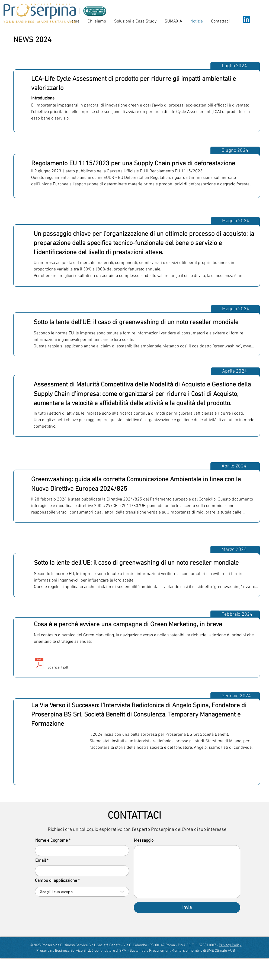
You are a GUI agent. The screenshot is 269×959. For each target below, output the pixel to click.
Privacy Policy (230, 945)
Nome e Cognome (51, 840)
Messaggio (143, 840)
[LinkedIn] (246, 19)
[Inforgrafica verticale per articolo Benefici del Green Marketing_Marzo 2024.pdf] (39, 664)
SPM (123, 950)
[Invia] (187, 907)
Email (40, 860)
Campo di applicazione (56, 881)
